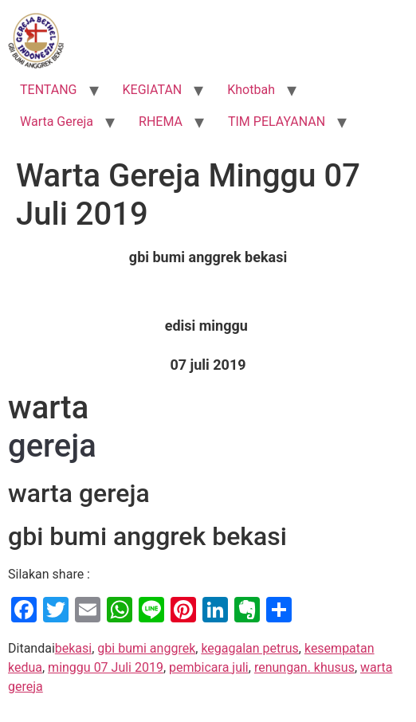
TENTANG (48, 89)
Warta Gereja (56, 121)
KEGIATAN (152, 89)
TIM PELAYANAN (276, 121)
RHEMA (160, 121)
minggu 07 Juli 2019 (105, 667)
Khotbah (251, 89)
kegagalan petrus (249, 648)
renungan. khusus (304, 667)
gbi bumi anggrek (146, 648)
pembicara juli (209, 667)
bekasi (73, 648)
